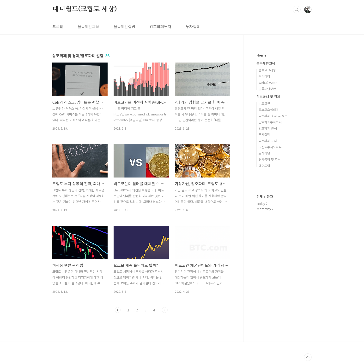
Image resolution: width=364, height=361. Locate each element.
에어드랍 (264, 165)
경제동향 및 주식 (270, 159)
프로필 (57, 26)
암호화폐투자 (160, 26)
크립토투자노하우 (270, 147)
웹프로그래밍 (267, 70)
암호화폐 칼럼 (268, 140)
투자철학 (193, 26)
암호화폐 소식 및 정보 (273, 116)
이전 (118, 310)
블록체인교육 (88, 26)
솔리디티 (264, 76)
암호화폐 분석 (268, 128)
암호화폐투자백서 (270, 122)
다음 (165, 310)
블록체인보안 (267, 88)
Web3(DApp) (268, 82)
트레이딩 (264, 153)
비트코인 (264, 103)
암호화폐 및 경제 (268, 96)
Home (261, 55)
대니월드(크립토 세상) (84, 9)
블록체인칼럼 (124, 26)
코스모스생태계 (269, 109)
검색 (296, 9)
